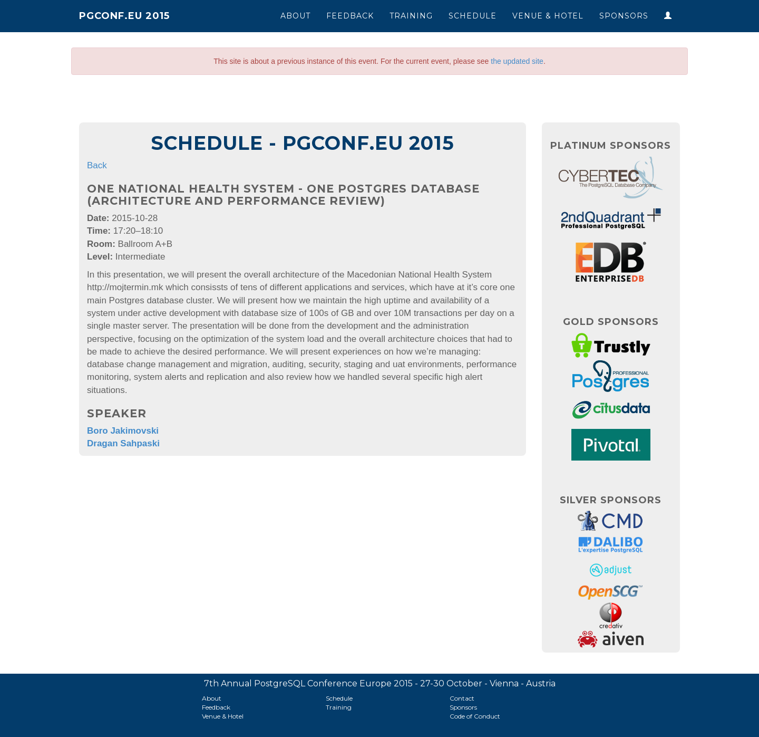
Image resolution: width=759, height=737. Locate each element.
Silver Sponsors (610, 500)
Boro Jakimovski (123, 431)
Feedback (350, 16)
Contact (462, 698)
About (295, 16)
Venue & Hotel (547, 16)
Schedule (473, 16)
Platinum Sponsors (610, 145)
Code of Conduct (475, 716)
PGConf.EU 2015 (124, 16)
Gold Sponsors (611, 322)
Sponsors (623, 16)
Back (97, 165)
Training (411, 16)
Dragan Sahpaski (123, 443)
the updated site (517, 61)
